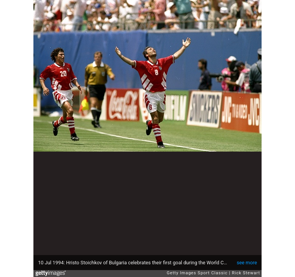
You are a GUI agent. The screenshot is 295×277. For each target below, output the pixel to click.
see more (247, 262)
